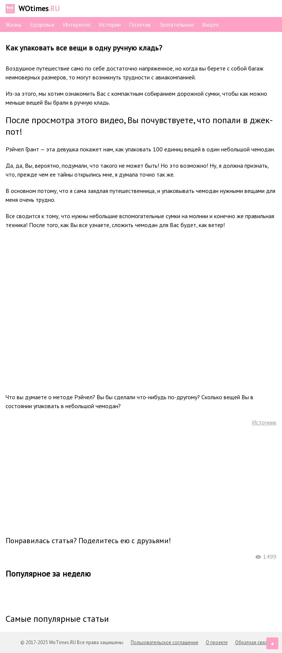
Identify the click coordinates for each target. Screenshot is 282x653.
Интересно (77, 24)
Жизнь (14, 24)
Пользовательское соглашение (164, 642)
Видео (210, 24)
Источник (264, 422)
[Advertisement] (141, 480)
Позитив (140, 24)
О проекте (217, 642)
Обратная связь (252, 642)
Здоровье (42, 24)
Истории (110, 24)
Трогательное (176, 24)
